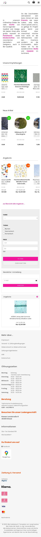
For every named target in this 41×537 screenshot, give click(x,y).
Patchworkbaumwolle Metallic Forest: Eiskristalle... (22, 182)
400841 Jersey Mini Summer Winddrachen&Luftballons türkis (20, 318)
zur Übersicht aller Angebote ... (14, 204)
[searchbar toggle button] (28, 2)
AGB (2, 355)
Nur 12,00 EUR (20, 323)
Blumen (6, 229)
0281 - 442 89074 (7, 407)
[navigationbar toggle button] (38, 2)
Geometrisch (8, 231)
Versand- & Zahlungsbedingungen (13, 344)
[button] (4, 87)
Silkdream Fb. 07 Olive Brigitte (20, 133)
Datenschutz (5, 358)
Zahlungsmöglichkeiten (9, 351)
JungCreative (34, 524)
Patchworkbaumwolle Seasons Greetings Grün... (22, 87)
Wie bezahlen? (6, 435)
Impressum (5, 340)
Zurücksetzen (20, 263)
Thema (5, 225)
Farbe (5, 215)
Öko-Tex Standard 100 (9, 431)
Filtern (20, 259)
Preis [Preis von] (5, 240)
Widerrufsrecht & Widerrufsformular (13, 347)
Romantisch (8, 234)
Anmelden (20, 285)
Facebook (5, 446)
